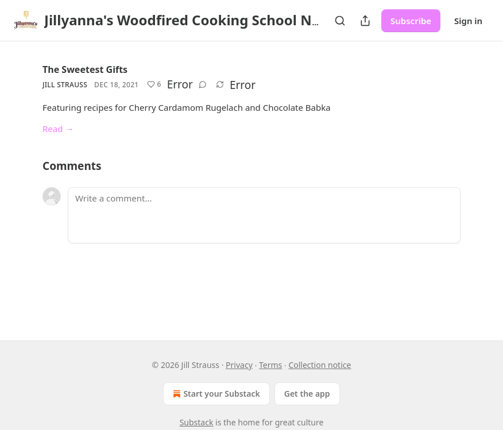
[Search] (339, 20)
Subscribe (410, 20)
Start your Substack (215, 394)
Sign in (468, 20)
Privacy (239, 364)
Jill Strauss (64, 85)
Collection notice (319, 364)
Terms (270, 364)
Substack (197, 422)
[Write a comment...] (264, 215)
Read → (57, 128)
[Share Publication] (365, 20)
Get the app (307, 393)
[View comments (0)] (202, 84)
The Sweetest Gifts (84, 69)
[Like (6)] (154, 84)
